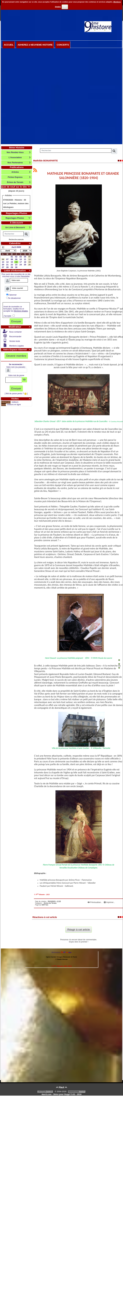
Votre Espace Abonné (17, 349)
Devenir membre (16, 355)
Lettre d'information (18, 270)
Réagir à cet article (78, 929)
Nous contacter (15, 332)
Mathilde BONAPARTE (45, 160)
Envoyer (16, 321)
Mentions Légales (16, 346)
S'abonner (11, 294)
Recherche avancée (16, 239)
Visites (21, 398)
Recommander (15, 336)
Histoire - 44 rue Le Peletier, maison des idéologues (15, 203)
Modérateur (20, 326)
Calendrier (20, 243)
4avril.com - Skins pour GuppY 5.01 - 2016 (61, 1094)
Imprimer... (109, 902)
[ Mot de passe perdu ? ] (16, 393)
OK (65, 7)
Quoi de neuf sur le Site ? (16, 186)
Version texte (14, 341)
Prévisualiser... (95, 902)
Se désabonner (13, 298)
